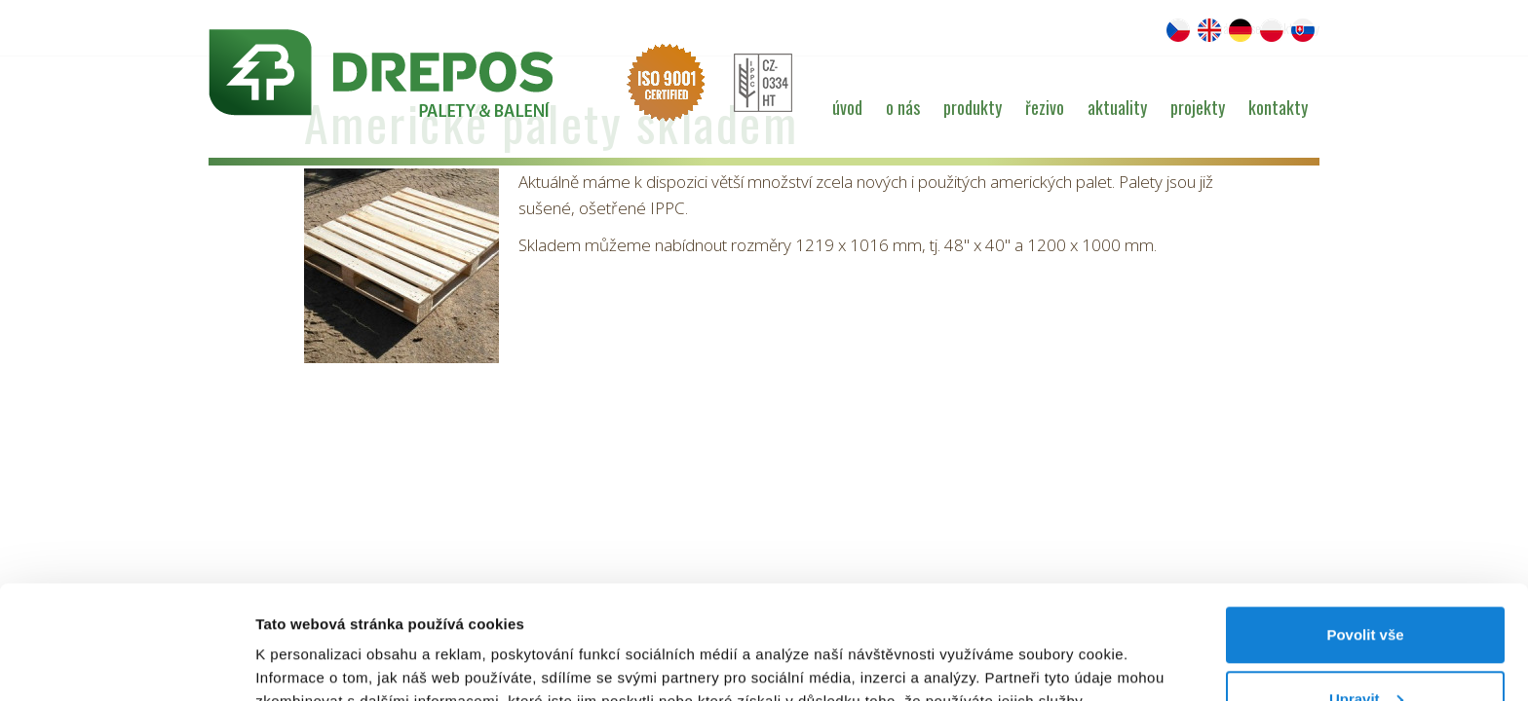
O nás (903, 107)
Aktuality (1117, 107)
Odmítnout (1365, 649)
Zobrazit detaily (309, 641)
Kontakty (1278, 107)
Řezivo (1044, 107)
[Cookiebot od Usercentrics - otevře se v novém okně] (126, 663)
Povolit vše (1364, 521)
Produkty (972, 107)
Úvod (847, 107)
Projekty (1197, 107)
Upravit (1366, 585)
